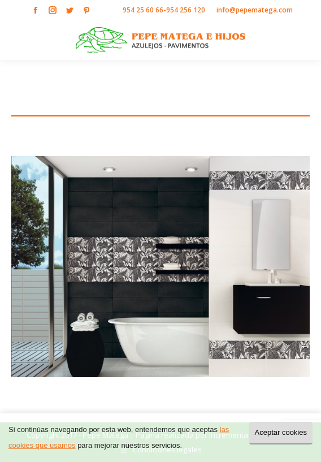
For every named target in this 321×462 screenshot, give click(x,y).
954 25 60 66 (143, 10)
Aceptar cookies (281, 432)
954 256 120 (185, 10)
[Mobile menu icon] (303, 40)
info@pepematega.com (254, 10)
